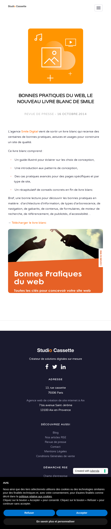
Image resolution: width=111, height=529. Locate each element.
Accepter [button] (81, 512)
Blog (56, 432)
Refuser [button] (29, 512)
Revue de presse (39, 114)
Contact (55, 446)
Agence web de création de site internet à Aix (55, 400)
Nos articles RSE (55, 437)
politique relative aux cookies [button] (35, 496)
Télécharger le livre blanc (29, 223)
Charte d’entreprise (55, 476)
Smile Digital (29, 131)
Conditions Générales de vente (55, 456)
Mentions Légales (55, 451)
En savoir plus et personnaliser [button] (56, 521)
